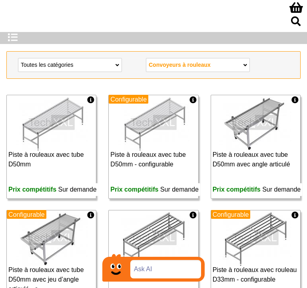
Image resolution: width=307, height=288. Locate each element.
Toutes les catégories (70, 64)
